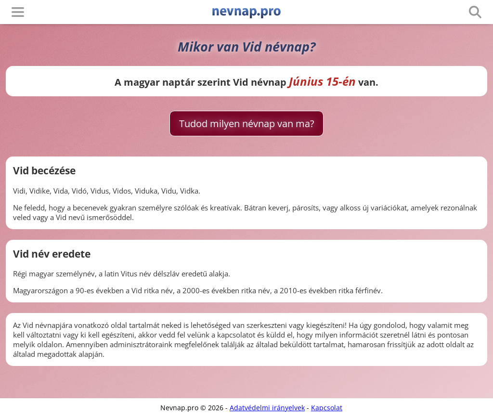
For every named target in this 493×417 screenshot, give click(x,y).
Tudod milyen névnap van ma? (246, 123)
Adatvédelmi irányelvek (267, 407)
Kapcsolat (326, 407)
